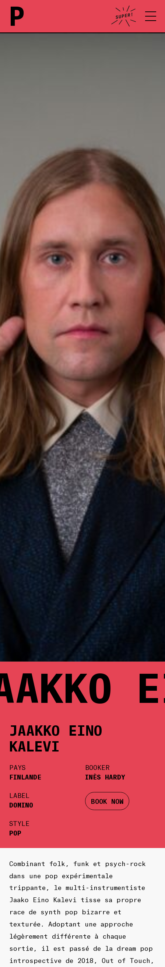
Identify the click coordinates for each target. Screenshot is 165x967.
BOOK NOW (107, 800)
